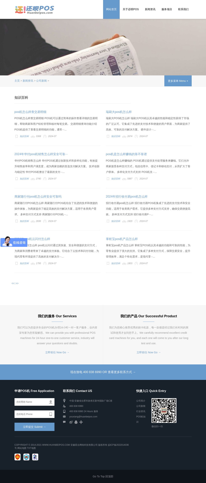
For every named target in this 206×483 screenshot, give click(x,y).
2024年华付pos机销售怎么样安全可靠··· (41, 154)
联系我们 (183, 9)
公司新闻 (41, 80)
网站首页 (111, 9)
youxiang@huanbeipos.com (83, 416)
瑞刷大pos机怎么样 (119, 111)
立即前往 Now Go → (57, 352)
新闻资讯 (150, 9)
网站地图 (21, 448)
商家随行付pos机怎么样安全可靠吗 (38, 196)
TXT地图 (31, 448)
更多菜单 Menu (178, 80)
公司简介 (140, 400)
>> (16, 283)
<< (13, 283)
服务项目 (167, 9)
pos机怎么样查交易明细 (31, 111)
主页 (17, 80)
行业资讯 (140, 411)
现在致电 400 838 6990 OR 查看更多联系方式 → (103, 372)
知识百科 (24, 136)
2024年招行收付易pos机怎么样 (127, 196)
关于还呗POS (131, 9)
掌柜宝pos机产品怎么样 (122, 239)
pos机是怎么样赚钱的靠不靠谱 (126, 154)
